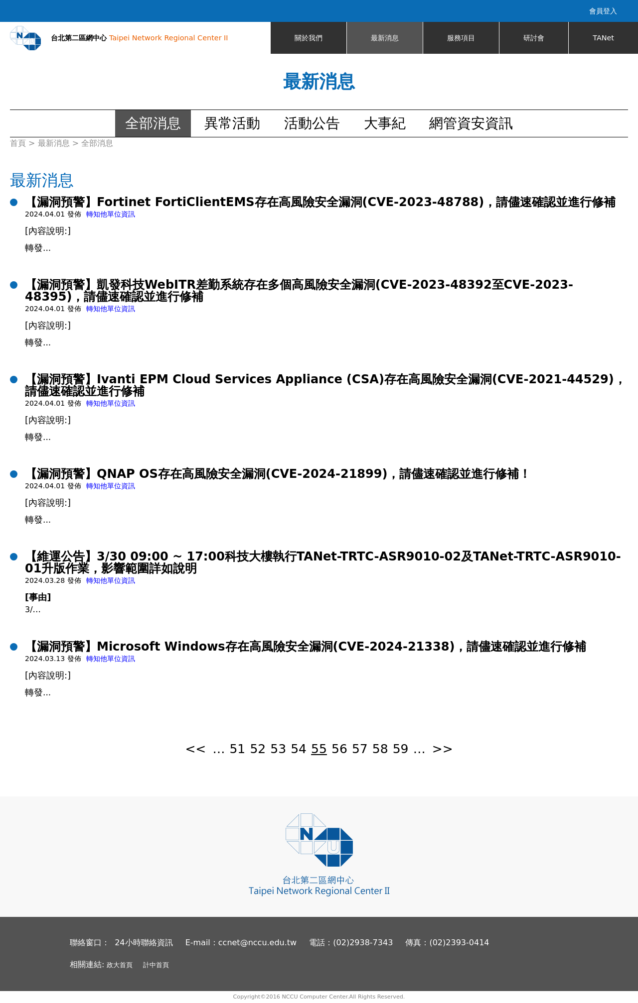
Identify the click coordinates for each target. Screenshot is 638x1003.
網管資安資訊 (471, 123)
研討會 (533, 38)
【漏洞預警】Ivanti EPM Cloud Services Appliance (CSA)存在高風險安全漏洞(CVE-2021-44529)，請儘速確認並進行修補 (325, 385)
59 (401, 749)
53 (278, 749)
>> (442, 749)
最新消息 (385, 38)
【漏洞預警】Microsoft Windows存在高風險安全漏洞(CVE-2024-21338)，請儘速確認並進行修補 (305, 647)
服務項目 (461, 38)
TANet (603, 38)
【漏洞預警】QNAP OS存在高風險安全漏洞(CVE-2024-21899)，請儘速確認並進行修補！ (278, 474)
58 (380, 749)
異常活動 (232, 123)
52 (258, 749)
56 (339, 749)
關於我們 (308, 38)
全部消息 (153, 123)
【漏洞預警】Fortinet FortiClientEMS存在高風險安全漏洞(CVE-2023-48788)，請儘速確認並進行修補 (320, 202)
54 (299, 749)
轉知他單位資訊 (110, 214)
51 (237, 749)
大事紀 (385, 123)
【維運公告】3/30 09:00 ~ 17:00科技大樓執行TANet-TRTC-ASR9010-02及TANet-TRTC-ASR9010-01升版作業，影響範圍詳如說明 (323, 562)
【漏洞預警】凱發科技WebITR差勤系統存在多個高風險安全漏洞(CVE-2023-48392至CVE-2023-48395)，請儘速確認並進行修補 (299, 291)
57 (360, 749)
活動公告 (312, 123)
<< (195, 749)
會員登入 (603, 11)
